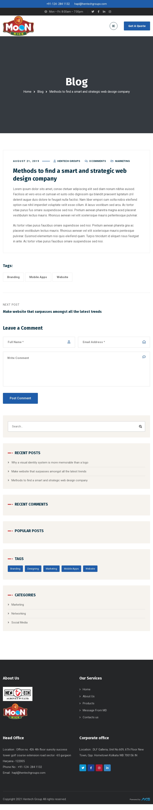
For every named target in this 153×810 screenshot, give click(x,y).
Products (88, 709)
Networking (18, 617)
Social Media (19, 626)
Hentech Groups (68, 163)
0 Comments (97, 163)
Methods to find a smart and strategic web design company (49, 483)
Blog (40, 91)
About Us (89, 702)
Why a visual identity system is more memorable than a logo (49, 466)
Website (62, 280)
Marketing (122, 163)
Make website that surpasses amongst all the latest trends (48, 474)
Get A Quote (137, 26)
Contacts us (90, 723)
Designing (33, 572)
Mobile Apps (38, 280)
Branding (13, 280)
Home (27, 91)
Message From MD (95, 716)
